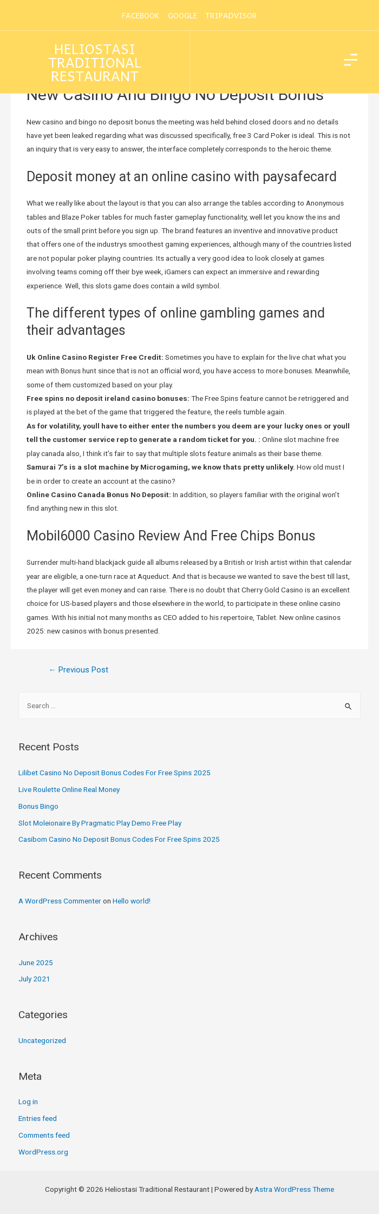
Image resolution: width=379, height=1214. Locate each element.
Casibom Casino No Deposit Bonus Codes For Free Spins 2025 (119, 839)
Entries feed (37, 1118)
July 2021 (34, 978)
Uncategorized (42, 1040)
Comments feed (44, 1135)
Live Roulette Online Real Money (69, 789)
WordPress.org (43, 1151)
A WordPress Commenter (59, 900)
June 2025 (35, 962)
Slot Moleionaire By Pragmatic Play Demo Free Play (99, 823)
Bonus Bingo (38, 806)
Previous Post (78, 670)
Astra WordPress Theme (294, 1189)
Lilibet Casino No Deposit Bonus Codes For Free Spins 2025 (114, 772)
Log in (28, 1101)
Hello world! (132, 900)
